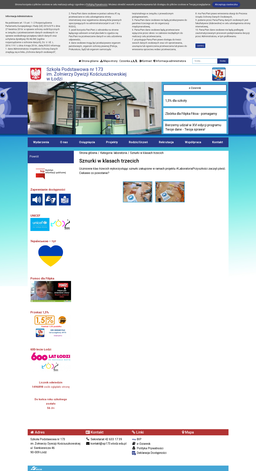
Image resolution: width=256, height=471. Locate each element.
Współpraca (193, 142)
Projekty (112, 142)
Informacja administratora (170, 61)
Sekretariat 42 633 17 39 (104, 439)
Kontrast (145, 61)
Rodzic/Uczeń (138, 142)
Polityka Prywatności (147, 448)
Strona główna (88, 61)
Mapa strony (109, 61)
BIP (136, 439)
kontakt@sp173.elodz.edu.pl (106, 443)
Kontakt (217, 142)
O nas (64, 142)
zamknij (200, 46)
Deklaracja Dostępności (149, 453)
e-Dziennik (195, 88)
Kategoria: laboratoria (113, 153)
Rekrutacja (166, 142)
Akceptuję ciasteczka (226, 4)
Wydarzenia (41, 142)
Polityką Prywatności (96, 4)
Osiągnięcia (87, 142)
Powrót (34, 156)
